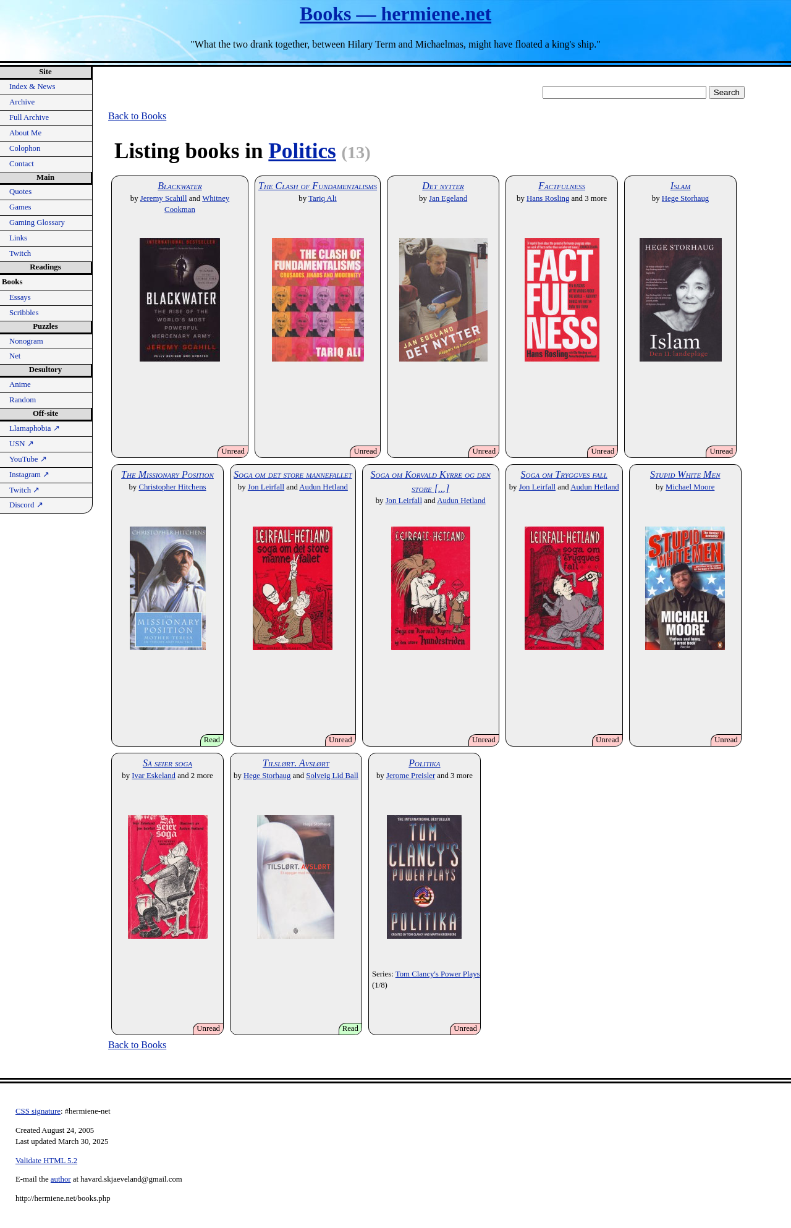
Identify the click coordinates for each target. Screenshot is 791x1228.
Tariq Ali (322, 198)
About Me (25, 133)
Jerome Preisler (410, 775)
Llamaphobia (34, 428)
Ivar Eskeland (154, 775)
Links (18, 238)
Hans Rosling (548, 198)
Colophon (24, 148)
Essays (20, 297)
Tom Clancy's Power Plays (438, 974)
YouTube (28, 459)
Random (22, 400)
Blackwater (180, 185)
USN (21, 443)
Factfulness (561, 185)
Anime (20, 384)
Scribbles (24, 312)
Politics (302, 151)
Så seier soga (167, 763)
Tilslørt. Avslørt (296, 763)
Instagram (29, 474)
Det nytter (443, 185)
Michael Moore (690, 487)
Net (14, 356)
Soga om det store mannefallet (293, 474)
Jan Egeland (448, 198)
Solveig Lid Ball (332, 775)
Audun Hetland (323, 487)
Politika (424, 763)
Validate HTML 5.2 (46, 1160)
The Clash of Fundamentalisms (317, 185)
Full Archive (29, 117)
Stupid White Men (685, 474)
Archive (22, 102)
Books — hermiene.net (395, 13)
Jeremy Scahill (163, 198)
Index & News (32, 86)
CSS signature (38, 1111)
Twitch (20, 253)
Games (20, 207)
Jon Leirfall (266, 487)
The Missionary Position (167, 474)
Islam (680, 185)
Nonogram (26, 341)
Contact (21, 163)
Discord (26, 505)
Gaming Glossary (37, 222)
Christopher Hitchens (172, 487)
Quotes (20, 191)
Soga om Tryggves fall (564, 474)
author (61, 1179)
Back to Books (137, 116)
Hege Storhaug (685, 198)
